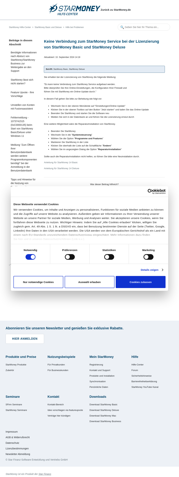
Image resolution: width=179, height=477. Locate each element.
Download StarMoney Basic (103, 404)
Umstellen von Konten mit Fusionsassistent (23, 107)
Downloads (98, 396)
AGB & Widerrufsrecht (18, 437)
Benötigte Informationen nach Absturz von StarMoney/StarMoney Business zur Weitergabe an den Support (24, 61)
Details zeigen (149, 269)
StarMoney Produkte (16, 364)
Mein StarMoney (102, 357)
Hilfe (134, 357)
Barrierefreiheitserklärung (144, 381)
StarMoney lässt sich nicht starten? (22, 81)
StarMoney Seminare (16, 410)
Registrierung (96, 364)
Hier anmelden (25, 338)
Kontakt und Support (100, 370)
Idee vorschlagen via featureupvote (65, 410)
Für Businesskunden (58, 370)
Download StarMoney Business (105, 421)
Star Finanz (44, 474)
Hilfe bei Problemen (75, 27)
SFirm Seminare (14, 404)
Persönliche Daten (99, 387)
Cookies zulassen (141, 282)
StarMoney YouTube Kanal (144, 387)
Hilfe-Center (137, 364)
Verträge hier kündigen (59, 415)
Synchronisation (98, 381)
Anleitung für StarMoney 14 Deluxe (61, 168)
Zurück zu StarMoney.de (116, 9)
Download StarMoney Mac (103, 415)
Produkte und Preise (21, 357)
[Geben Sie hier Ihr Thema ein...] (144, 27)
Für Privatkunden (56, 364)
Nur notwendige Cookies (38, 282)
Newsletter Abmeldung (18, 454)
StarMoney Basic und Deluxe (48, 27)
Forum (134, 370)
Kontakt (53, 396)
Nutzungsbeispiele (61, 357)
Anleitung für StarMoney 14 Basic (61, 162)
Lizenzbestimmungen (17, 448)
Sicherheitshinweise (141, 375)
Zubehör (10, 370)
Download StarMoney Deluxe (104, 410)
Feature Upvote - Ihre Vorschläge (22, 94)
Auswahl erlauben (89, 282)
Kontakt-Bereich (56, 404)
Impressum (12, 431)
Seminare (13, 396)
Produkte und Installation (102, 375)
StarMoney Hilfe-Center (20, 27)
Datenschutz (12, 442)
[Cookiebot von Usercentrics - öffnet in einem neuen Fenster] (150, 191)
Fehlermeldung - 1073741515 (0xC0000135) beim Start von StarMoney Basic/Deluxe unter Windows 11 (22, 126)
